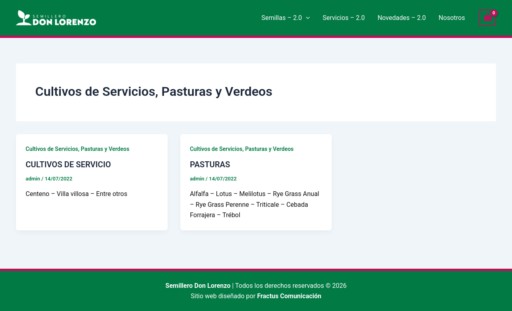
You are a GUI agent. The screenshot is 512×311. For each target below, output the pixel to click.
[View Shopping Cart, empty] (487, 18)
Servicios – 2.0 (343, 18)
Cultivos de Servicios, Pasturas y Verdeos (77, 149)
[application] (306, 18)
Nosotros (452, 18)
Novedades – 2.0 (402, 18)
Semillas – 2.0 (286, 18)
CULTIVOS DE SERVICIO (68, 164)
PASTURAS (210, 164)
